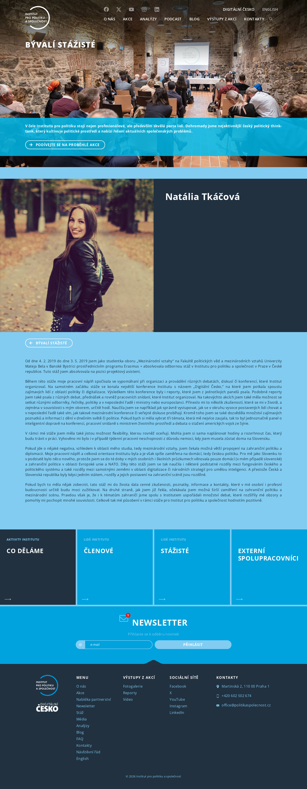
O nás (81, 686)
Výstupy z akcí (221, 18)
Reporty (130, 692)
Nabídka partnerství (93, 699)
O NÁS (109, 18)
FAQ (79, 738)
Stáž (80, 712)
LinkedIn (177, 712)
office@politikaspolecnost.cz (243, 705)
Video (128, 699)
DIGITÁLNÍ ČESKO (239, 9)
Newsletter (85, 706)
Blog (80, 732)
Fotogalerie (133, 686)
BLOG (194, 18)
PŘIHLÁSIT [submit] (193, 644)
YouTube (177, 699)
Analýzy (148, 18)
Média (81, 719)
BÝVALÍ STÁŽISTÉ (60, 44)
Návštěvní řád (88, 752)
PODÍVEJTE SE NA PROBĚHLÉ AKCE (63, 144)
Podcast (172, 18)
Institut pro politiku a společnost (158, 776)
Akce (80, 692)
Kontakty (84, 745)
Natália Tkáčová (202, 196)
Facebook (178, 686)
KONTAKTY (254, 18)
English (270, 9)
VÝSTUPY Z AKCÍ (139, 677)
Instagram (178, 706)
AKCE (127, 18)
